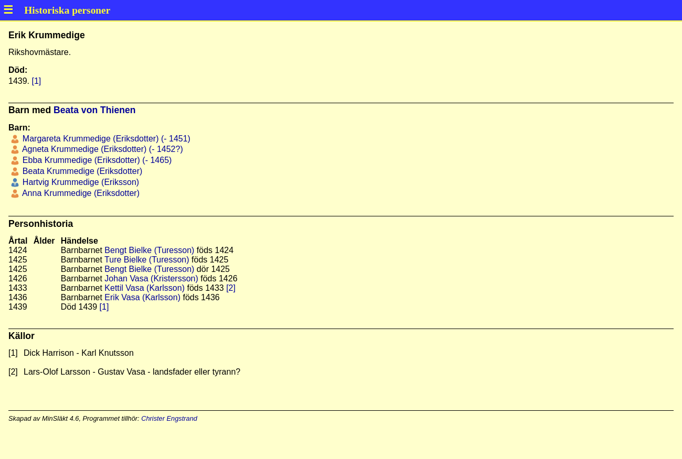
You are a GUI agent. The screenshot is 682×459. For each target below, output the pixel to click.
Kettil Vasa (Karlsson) (144, 287)
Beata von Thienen (94, 110)
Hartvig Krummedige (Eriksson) (79, 182)
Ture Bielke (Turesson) (146, 259)
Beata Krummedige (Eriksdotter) (81, 171)
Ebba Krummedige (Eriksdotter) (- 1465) (96, 160)
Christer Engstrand (169, 418)
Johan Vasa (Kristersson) (151, 278)
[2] (231, 287)
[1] (36, 80)
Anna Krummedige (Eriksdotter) (80, 193)
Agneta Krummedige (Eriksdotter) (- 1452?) (101, 149)
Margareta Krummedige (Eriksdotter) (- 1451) (105, 138)
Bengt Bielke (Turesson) (149, 250)
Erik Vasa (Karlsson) (142, 297)
